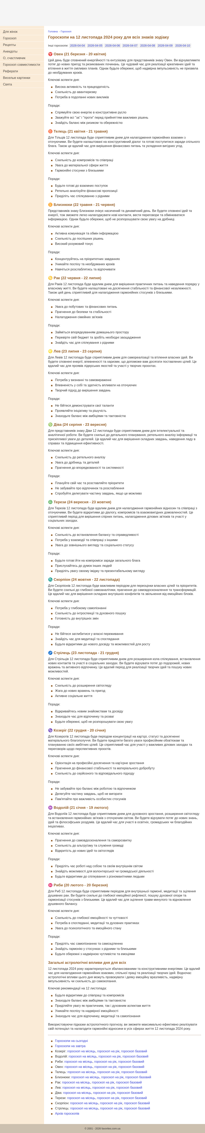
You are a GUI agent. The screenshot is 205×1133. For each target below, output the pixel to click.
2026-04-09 (165, 45)
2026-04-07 (130, 45)
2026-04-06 (112, 45)
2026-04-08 (147, 45)
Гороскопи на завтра (70, 1046)
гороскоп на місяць (81, 1051)
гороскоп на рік (108, 1051)
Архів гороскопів (67, 1113)
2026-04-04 (77, 45)
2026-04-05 (95, 45)
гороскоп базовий (134, 1051)
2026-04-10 (182, 45)
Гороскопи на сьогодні (71, 1041)
